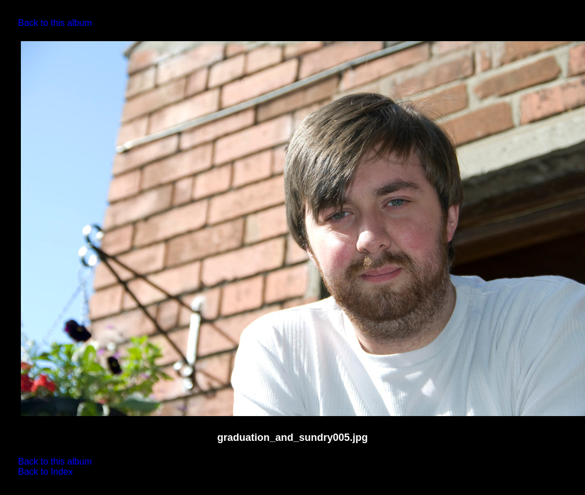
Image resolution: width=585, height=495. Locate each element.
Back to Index (45, 471)
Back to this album (55, 23)
